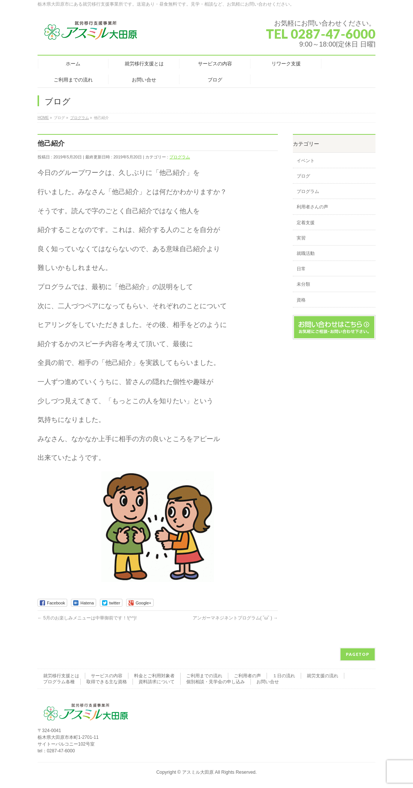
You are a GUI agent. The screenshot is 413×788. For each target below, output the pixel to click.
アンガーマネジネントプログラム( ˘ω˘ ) (235, 618)
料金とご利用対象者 (154, 675)
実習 (301, 238)
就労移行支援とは (61, 675)
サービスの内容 (106, 675)
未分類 (303, 284)
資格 (301, 300)
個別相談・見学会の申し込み (215, 681)
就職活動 (306, 253)
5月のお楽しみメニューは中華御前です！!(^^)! (87, 618)
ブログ (303, 176)
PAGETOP (357, 654)
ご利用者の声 (247, 675)
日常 (301, 268)
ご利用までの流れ (204, 675)
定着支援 (306, 222)
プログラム (179, 157)
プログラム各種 (59, 681)
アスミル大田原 (198, 772)
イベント (306, 160)
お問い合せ (267, 681)
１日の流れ (284, 675)
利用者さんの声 (312, 206)
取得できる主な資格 (106, 681)
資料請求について (157, 681)
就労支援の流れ (322, 675)
